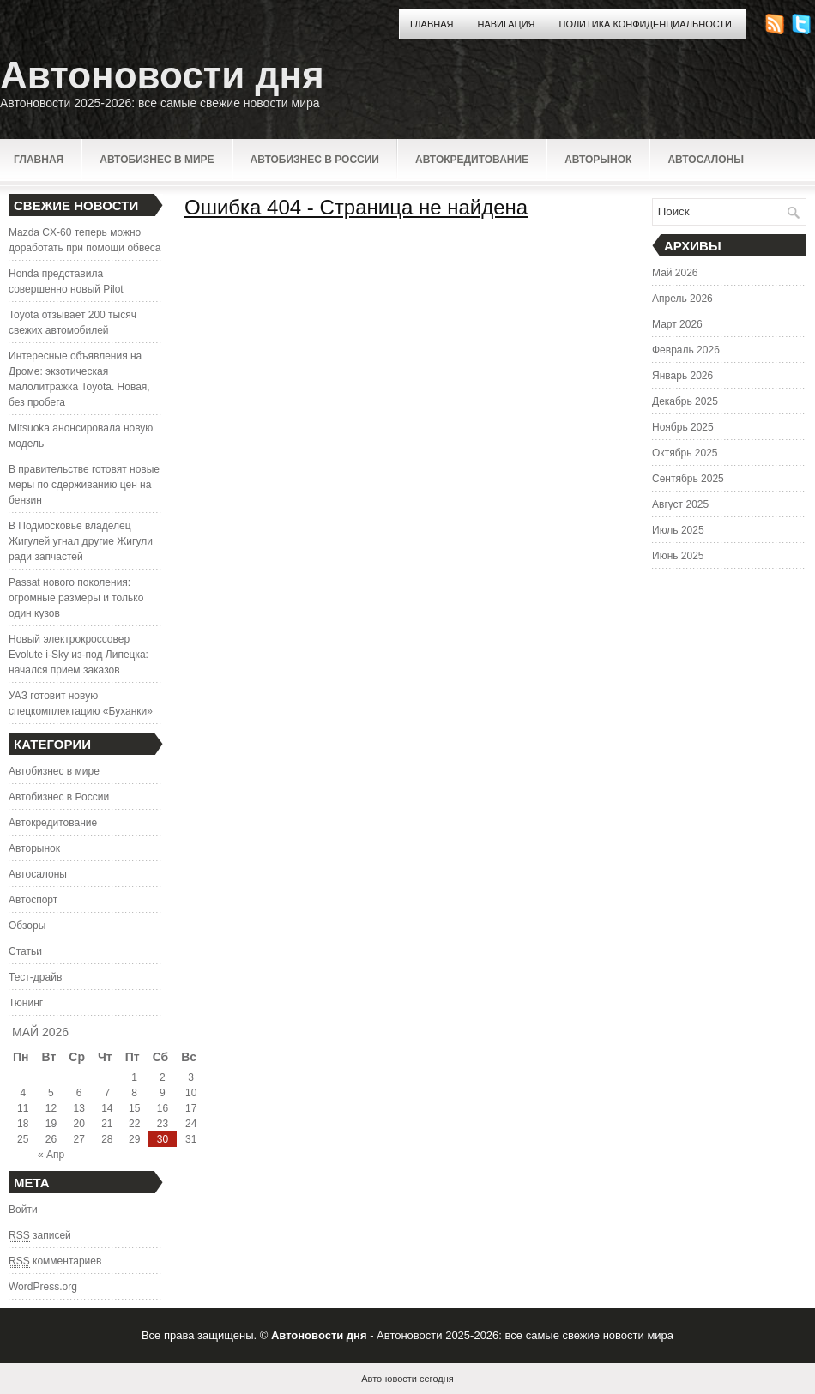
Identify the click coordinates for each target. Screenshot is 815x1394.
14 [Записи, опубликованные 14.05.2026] (106, 1108)
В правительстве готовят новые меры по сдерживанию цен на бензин (84, 484)
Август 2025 (680, 504)
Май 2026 (675, 273)
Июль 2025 (678, 530)
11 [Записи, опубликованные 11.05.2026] (22, 1108)
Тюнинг (26, 1003)
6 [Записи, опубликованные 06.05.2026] (79, 1093)
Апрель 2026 (682, 299)
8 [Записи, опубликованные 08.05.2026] (134, 1093)
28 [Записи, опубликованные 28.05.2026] (106, 1139)
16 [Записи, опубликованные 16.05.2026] (162, 1108)
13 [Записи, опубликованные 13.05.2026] (78, 1108)
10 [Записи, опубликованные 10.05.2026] (190, 1093)
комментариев (55, 1261)
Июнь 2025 (678, 556)
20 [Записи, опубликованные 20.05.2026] (78, 1124)
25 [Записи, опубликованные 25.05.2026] (22, 1139)
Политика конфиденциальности (645, 24)
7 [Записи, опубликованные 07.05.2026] (108, 1093)
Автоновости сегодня (407, 1378)
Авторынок (597, 160)
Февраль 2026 (686, 350)
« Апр (51, 1155)
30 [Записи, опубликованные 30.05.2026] (162, 1139)
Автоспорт (33, 900)
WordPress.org (43, 1287)
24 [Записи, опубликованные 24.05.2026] (190, 1124)
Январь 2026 (682, 376)
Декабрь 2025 (685, 401)
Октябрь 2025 (685, 453)
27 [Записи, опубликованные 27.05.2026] (78, 1139)
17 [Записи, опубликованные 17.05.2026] (190, 1108)
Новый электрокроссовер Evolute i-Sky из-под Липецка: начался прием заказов (78, 654)
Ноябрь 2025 (683, 427)
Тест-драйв (35, 977)
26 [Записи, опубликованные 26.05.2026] (51, 1139)
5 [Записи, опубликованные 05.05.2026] (51, 1093)
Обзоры (27, 926)
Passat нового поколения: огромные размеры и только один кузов (76, 597)
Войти (23, 1210)
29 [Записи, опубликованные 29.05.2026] (134, 1139)
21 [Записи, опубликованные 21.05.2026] (106, 1124)
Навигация (505, 24)
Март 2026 (677, 324)
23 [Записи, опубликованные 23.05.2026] (162, 1124)
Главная (431, 24)
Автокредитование (471, 160)
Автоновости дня (162, 75)
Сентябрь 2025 (688, 479)
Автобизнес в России (315, 160)
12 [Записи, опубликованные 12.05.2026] (51, 1108)
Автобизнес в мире (157, 160)
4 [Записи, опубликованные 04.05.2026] (23, 1093)
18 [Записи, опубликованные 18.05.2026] (22, 1124)
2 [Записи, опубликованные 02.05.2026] (163, 1077)
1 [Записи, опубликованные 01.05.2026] (134, 1077)
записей (40, 1235)
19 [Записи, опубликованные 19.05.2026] (51, 1124)
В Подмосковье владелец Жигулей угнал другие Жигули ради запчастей (81, 541)
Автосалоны (705, 160)
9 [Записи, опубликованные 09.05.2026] (163, 1093)
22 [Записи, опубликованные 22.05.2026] (134, 1124)
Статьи (25, 951)
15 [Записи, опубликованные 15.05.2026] (134, 1108)
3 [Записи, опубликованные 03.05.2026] (191, 1077)
